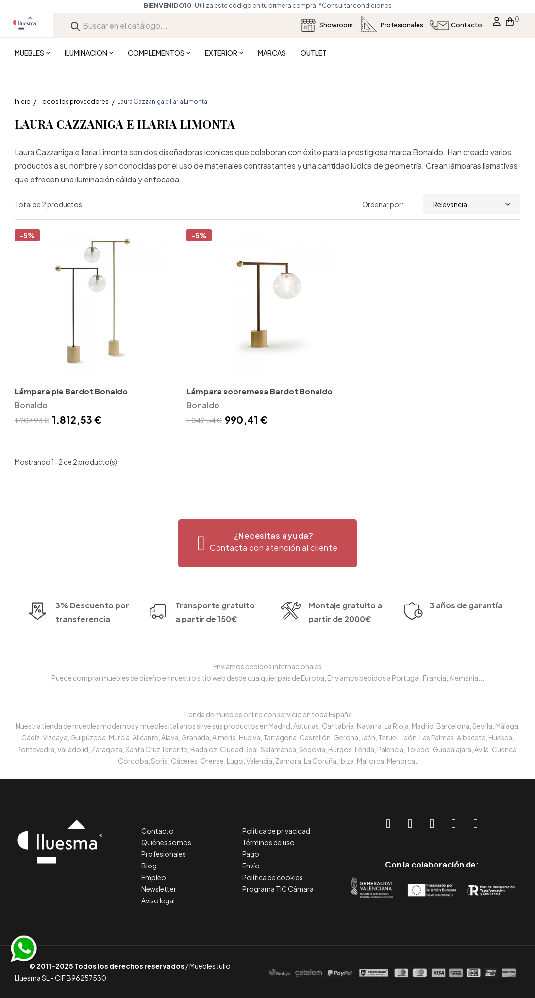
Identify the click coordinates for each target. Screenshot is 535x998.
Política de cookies (272, 877)
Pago (250, 854)
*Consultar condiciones (355, 5)
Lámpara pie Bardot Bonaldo (71, 391)
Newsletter (158, 888)
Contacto (157, 830)
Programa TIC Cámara (278, 888)
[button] (267, 543)
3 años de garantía (466, 619)
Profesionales (163, 854)
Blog (149, 865)
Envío (251, 865)
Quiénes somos (166, 842)
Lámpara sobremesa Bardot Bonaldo (259, 391)
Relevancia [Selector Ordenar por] (472, 204)
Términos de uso (268, 842)
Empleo (153, 877)
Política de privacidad (276, 830)
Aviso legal (158, 900)
